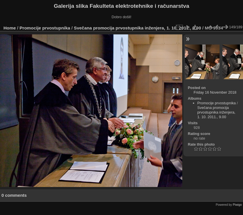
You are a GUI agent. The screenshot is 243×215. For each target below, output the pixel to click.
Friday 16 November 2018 (215, 92)
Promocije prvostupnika (45, 27)
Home (9, 27)
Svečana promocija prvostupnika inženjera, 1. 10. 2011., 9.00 (137, 27)
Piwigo (237, 204)
